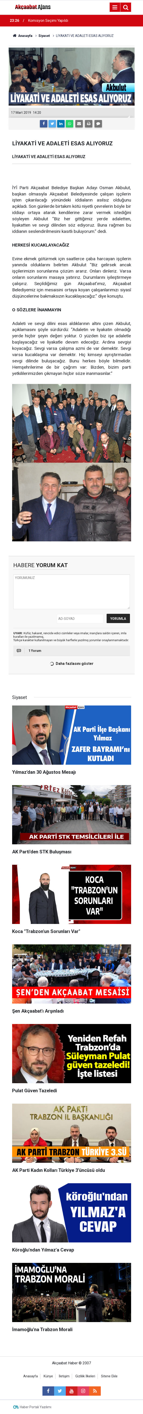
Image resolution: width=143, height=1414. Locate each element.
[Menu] (115, 7)
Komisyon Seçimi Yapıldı (48, 20)
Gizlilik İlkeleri (85, 1376)
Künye (48, 1376)
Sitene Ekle (109, 1376)
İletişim (64, 1376)
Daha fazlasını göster (71, 664)
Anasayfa (30, 1376)
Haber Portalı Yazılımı (35, 1407)
